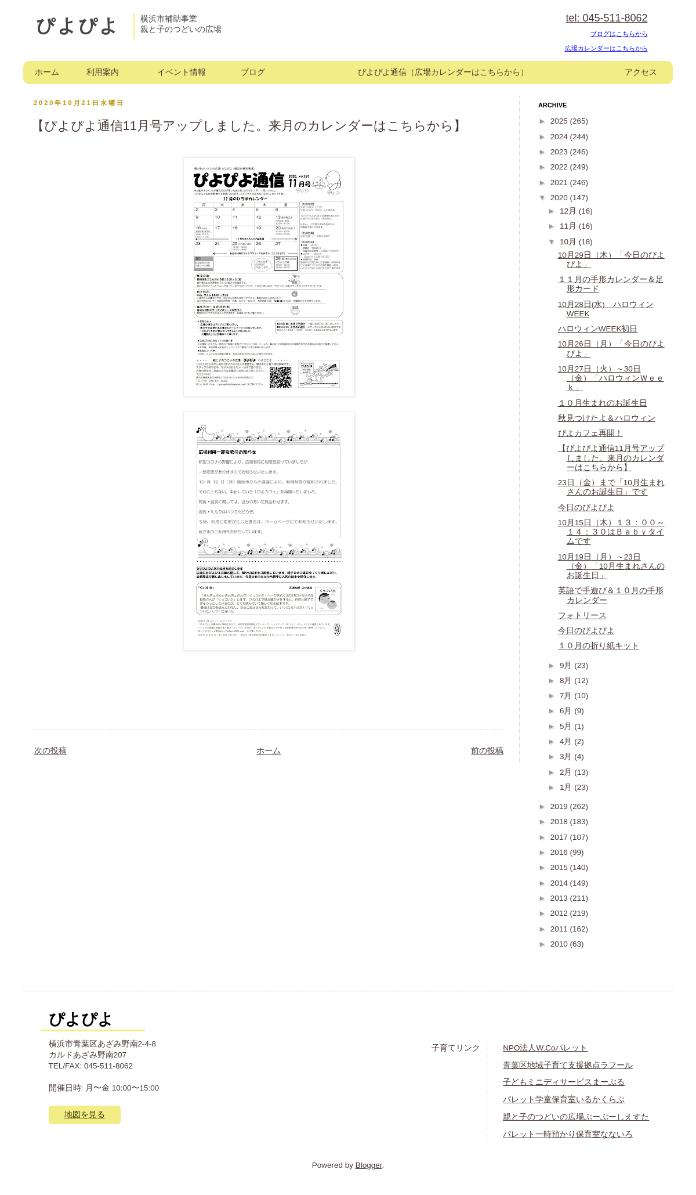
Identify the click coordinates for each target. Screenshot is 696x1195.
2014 (560, 883)
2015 (560, 867)
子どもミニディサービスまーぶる (564, 1082)
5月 (567, 726)
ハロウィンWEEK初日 (598, 328)
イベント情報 (181, 72)
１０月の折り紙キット (598, 645)
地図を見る (84, 1114)
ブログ (253, 72)
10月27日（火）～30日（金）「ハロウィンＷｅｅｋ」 (611, 378)
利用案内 (102, 72)
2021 (560, 182)
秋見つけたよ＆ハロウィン (606, 418)
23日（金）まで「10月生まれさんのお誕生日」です (611, 487)
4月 (567, 741)
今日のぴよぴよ (586, 507)
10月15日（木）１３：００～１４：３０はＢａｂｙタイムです (611, 532)
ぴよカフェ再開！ (590, 433)
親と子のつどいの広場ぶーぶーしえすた (576, 1117)
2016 (560, 852)
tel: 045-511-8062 (606, 18)
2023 (560, 151)
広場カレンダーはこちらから (606, 48)
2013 (560, 898)
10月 (569, 241)
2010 (560, 944)
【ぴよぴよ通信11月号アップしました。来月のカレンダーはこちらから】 (611, 457)
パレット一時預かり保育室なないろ (568, 1134)
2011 (560, 929)
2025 (560, 121)
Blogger (369, 1165)
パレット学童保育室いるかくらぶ (564, 1099)
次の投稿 (50, 750)
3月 (567, 756)
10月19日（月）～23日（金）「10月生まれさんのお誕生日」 (611, 566)
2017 (560, 837)
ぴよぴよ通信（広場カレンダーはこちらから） (443, 72)
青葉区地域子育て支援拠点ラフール (568, 1065)
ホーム (47, 72)
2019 (560, 806)
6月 (567, 710)
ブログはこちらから (619, 33)
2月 (567, 772)
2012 (560, 913)
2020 (560, 197)
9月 (567, 665)
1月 (567, 787)
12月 (569, 211)
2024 (560, 136)
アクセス (641, 72)
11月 (569, 226)
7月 (567, 695)
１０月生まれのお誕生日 (602, 403)
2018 (560, 821)
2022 (560, 167)
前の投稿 (487, 750)
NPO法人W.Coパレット (545, 1048)
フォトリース (582, 615)
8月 (567, 680)
